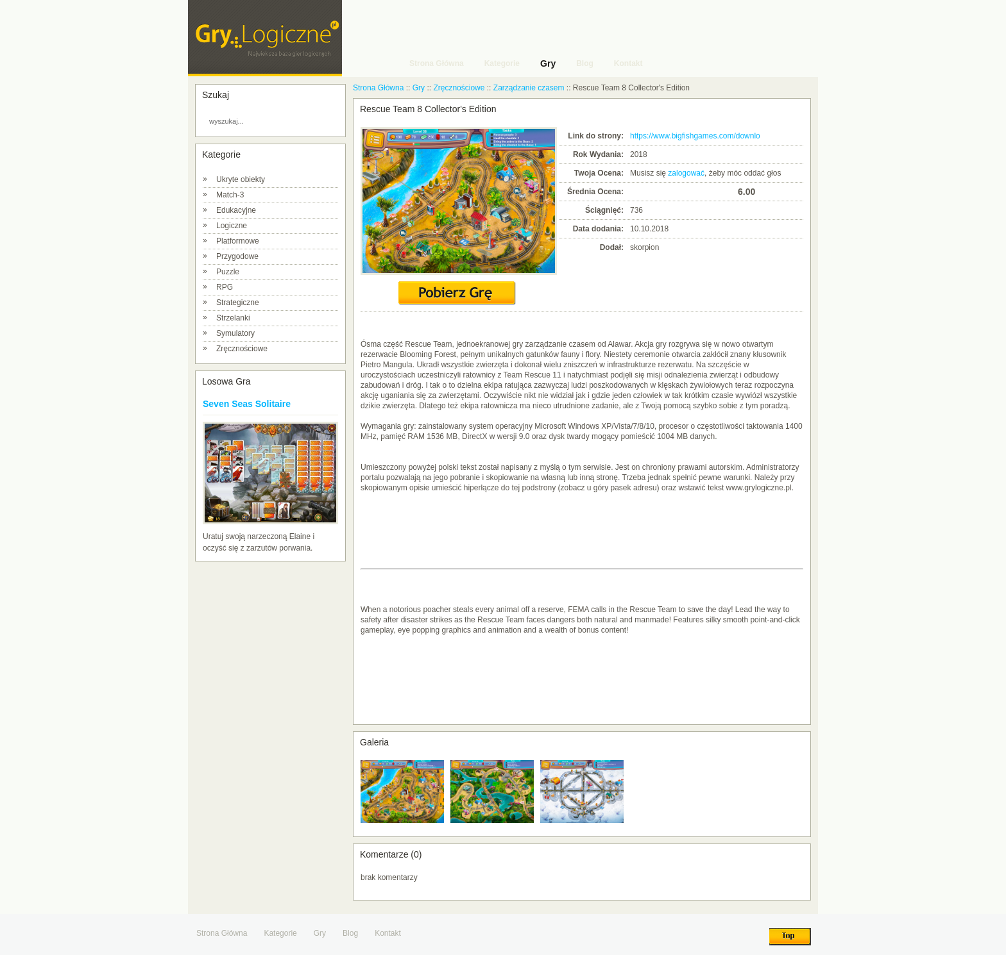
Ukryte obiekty (240, 179)
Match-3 (230, 194)
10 (727, 191)
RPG (224, 287)
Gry (419, 87)
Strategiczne (237, 302)
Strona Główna (378, 87)
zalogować (686, 173)
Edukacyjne (236, 210)
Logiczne (231, 225)
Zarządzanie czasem (529, 87)
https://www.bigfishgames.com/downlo (695, 135)
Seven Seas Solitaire (247, 404)
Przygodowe (237, 256)
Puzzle (227, 271)
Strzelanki (233, 317)
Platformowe (237, 241)
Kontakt (388, 933)
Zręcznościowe (242, 348)
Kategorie (280, 933)
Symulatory (235, 333)
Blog (350, 933)
